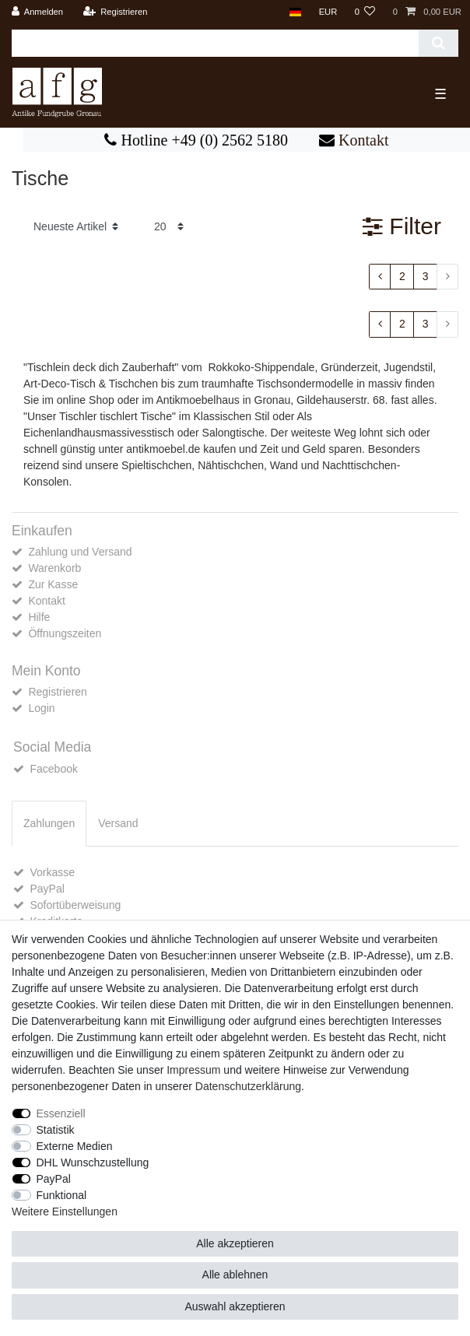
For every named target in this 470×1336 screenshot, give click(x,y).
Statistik (56, 1130)
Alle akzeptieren (235, 1243)
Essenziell (61, 1113)
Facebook (53, 769)
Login (41, 708)
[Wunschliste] (364, 12)
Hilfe (39, 617)
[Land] (295, 12)
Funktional (62, 1195)
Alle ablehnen (235, 1274)
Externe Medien (75, 1146)
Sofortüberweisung (75, 905)
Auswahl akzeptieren (234, 1306)
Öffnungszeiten (64, 633)
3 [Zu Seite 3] (426, 276)
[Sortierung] (76, 227)
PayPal (47, 888)
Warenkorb (54, 568)
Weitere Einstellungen (65, 1211)
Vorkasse (52, 872)
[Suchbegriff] (215, 43)
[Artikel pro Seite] (169, 227)
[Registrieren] (115, 12)
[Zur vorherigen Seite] (380, 277)
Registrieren (57, 692)
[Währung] (327, 12)
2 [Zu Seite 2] (402, 276)
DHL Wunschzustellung (93, 1162)
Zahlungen (49, 823)
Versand (118, 823)
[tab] (49, 824)
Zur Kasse (53, 584)
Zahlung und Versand (80, 551)
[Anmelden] (37, 12)
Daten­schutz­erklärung (248, 1086)
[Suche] (438, 43)
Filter (402, 226)
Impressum (193, 1070)
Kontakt (361, 140)
